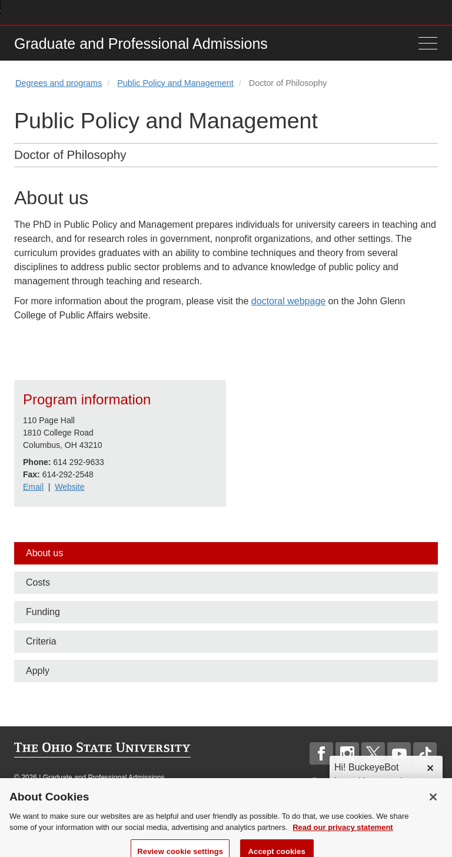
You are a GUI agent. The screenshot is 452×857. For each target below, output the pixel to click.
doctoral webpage (288, 301)
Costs (38, 582)
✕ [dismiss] (430, 768)
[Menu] (425, 43)
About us (44, 553)
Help (344, 12)
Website (69, 486)
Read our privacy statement (343, 834)
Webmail (414, 12)
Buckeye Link (361, 12)
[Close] (433, 803)
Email (33, 486)
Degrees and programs (58, 83)
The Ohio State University (37, 12)
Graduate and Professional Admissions (141, 43)
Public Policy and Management (175, 83)
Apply (37, 671)
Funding (43, 612)
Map (379, 12)
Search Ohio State (431, 12)
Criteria (41, 641)
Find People (396, 12)
